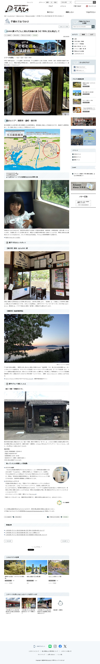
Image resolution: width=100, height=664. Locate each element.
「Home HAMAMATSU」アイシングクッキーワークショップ (89, 109)
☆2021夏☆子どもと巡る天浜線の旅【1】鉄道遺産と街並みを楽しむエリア (26, 534)
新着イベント (77, 159)
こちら (30, 378)
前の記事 (9, 541)
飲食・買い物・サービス (80, 46)
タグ (91, 34)
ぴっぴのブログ (11, 16)
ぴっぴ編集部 (8, 35)
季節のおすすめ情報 (30, 16)
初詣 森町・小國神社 (60, 604)
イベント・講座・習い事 (80, 48)
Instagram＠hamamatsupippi (35, 511)
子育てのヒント (80, 70)
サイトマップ (41, 654)
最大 (55, 2)
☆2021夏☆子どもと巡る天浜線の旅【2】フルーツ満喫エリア (23, 532)
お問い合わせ (51, 654)
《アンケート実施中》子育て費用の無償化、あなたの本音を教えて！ (84, 174)
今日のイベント (77, 154)
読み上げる (30, 2)
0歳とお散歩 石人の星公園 (33, 576)
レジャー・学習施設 (8, 583)
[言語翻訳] (66, 2)
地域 (83, 34)
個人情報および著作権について (50, 651)
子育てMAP (77, 6)
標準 (47, 2)
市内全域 (35, 35)
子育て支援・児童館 (79, 41)
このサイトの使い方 (66, 651)
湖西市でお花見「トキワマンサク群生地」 (14, 577)
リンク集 (59, 654)
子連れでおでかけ (20, 16)
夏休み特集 (16, 35)
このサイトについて (34, 651)
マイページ (92, 6)
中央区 (36, 580)
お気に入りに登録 (64, 26)
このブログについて (79, 53)
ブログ (50, 6)
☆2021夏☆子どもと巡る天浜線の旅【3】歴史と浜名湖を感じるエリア (25, 530)
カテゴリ (75, 34)
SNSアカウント (39, 646)
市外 (13, 580)
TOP (5, 16)
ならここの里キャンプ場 (55, 576)
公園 (27, 583)
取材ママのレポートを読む (13, 237)
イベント (63, 6)
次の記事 (64, 541)
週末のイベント (77, 157)
